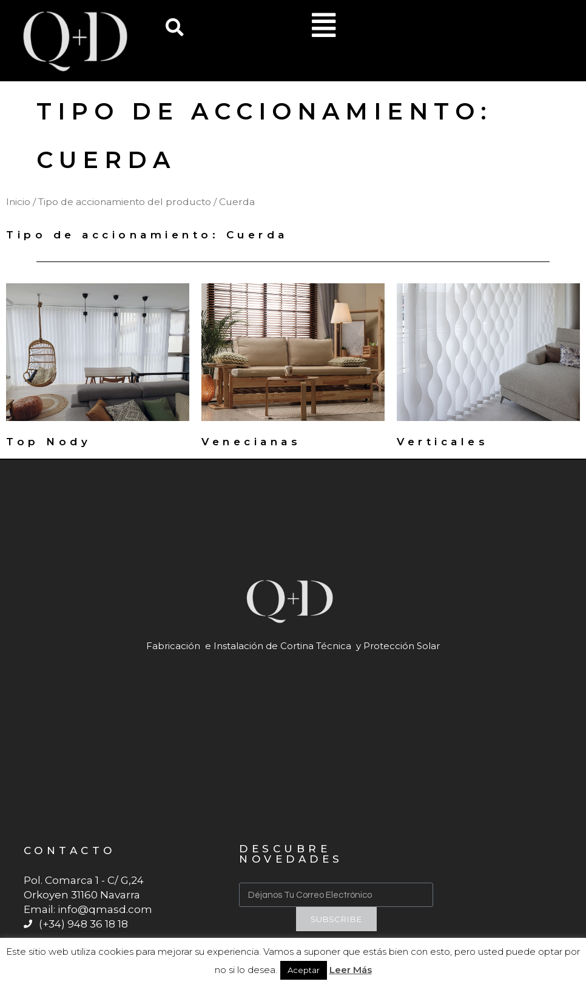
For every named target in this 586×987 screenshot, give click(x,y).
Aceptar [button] (304, 970)
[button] (174, 28)
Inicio (18, 201)
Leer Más (350, 969)
